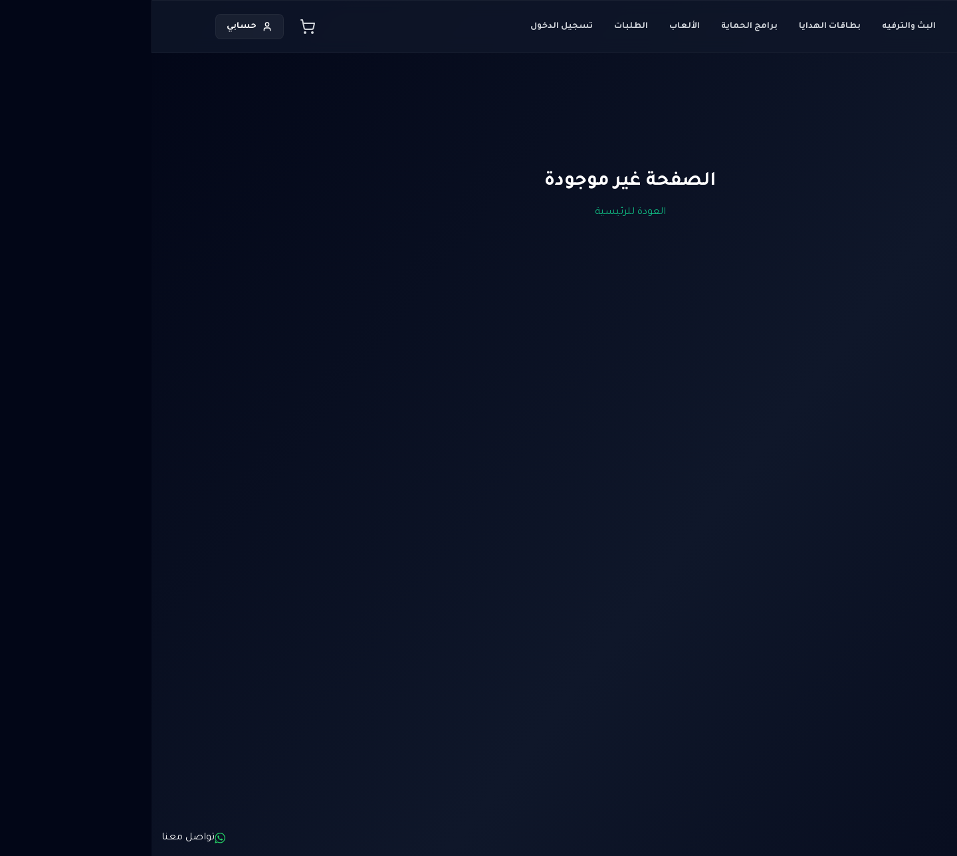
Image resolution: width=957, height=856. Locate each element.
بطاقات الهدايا (678, 26)
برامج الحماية (598, 26)
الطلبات (479, 26)
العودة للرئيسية (478, 212)
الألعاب (533, 26)
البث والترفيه (757, 26)
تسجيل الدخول (410, 26)
